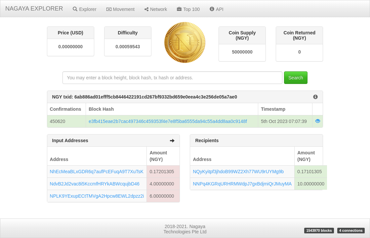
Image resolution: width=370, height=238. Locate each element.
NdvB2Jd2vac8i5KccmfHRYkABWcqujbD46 (95, 183)
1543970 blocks (319, 230)
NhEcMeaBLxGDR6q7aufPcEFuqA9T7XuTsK (97, 171)
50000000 (242, 52)
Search (295, 77)
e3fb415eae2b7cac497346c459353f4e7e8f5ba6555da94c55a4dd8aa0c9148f (168, 121)
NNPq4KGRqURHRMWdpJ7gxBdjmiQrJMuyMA (242, 183)
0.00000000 (70, 46)
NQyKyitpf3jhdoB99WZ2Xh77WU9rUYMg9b (238, 171)
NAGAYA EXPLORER (34, 8)
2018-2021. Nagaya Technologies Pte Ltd (185, 229)
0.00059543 (127, 46)
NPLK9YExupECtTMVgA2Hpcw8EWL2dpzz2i (97, 196)
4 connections (351, 230)
